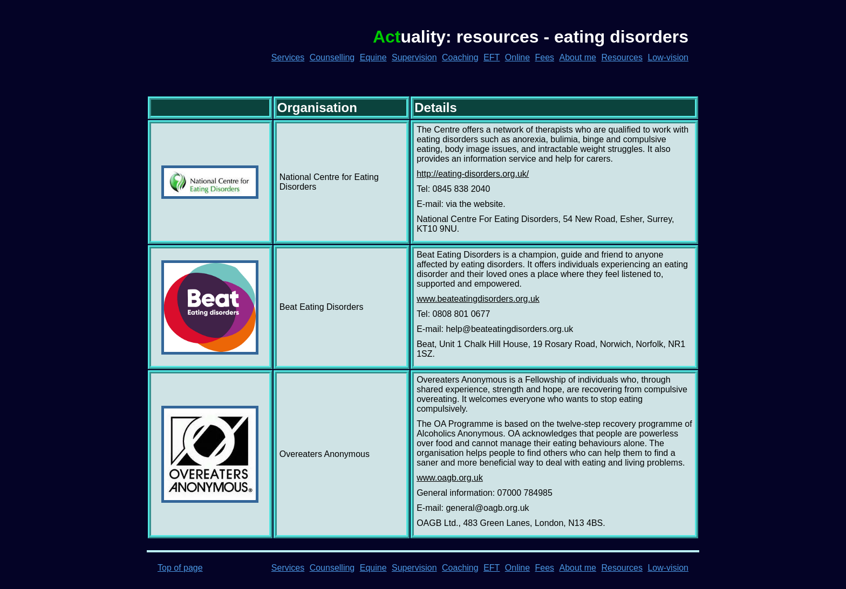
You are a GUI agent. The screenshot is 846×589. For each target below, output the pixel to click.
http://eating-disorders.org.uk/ (473, 173)
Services (287, 57)
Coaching (460, 57)
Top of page (180, 567)
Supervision (414, 57)
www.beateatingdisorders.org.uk (478, 298)
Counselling (332, 57)
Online (517, 57)
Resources (621, 57)
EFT (491, 57)
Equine (373, 57)
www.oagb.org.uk (450, 477)
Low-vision (667, 57)
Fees (545, 57)
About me (578, 57)
